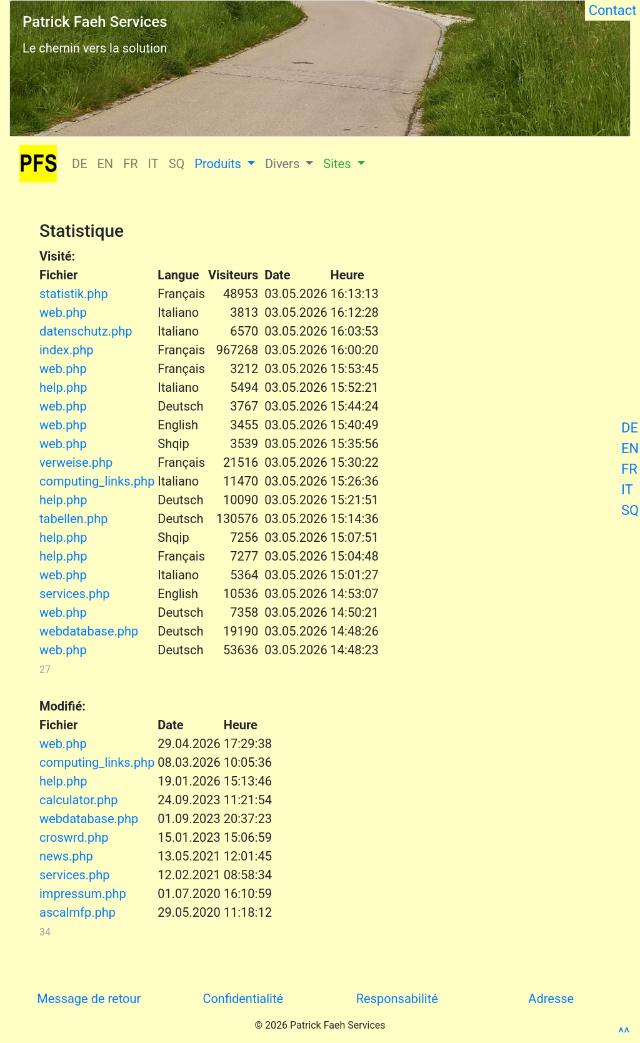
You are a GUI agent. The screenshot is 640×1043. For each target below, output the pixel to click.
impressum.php (82, 893)
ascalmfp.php (77, 912)
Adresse (551, 998)
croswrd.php (73, 837)
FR (629, 469)
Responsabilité (397, 998)
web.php (63, 312)
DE (629, 428)
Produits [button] (219, 163)
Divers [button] (283, 163)
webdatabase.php (88, 631)
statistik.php (73, 293)
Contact (612, 10)
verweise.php (75, 462)
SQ (630, 510)
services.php (74, 593)
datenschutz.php (85, 331)
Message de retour (89, 998)
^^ (623, 1033)
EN (630, 448)
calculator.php (78, 799)
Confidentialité (242, 998)
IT (627, 489)
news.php (66, 856)
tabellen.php (73, 518)
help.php (63, 387)
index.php (66, 349)
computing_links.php (96, 481)
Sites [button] (338, 163)
